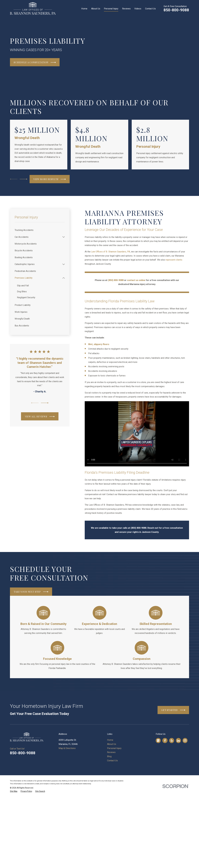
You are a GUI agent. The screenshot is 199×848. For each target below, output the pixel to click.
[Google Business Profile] (158, 740)
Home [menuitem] (84, 8)
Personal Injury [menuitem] (111, 8)
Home (110, 740)
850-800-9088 (176, 10)
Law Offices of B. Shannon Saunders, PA (110, 251)
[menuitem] (40, 230)
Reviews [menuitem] (126, 8)
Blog (109, 756)
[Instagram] (185, 740)
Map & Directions (67, 748)
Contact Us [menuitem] (150, 8)
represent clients (174, 259)
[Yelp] (171, 740)
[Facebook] (165, 740)
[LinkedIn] (178, 740)
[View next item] (23, 179)
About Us (111, 744)
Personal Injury (114, 748)
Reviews (111, 752)
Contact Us (112, 760)
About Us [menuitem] (95, 8)
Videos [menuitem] (137, 8)
